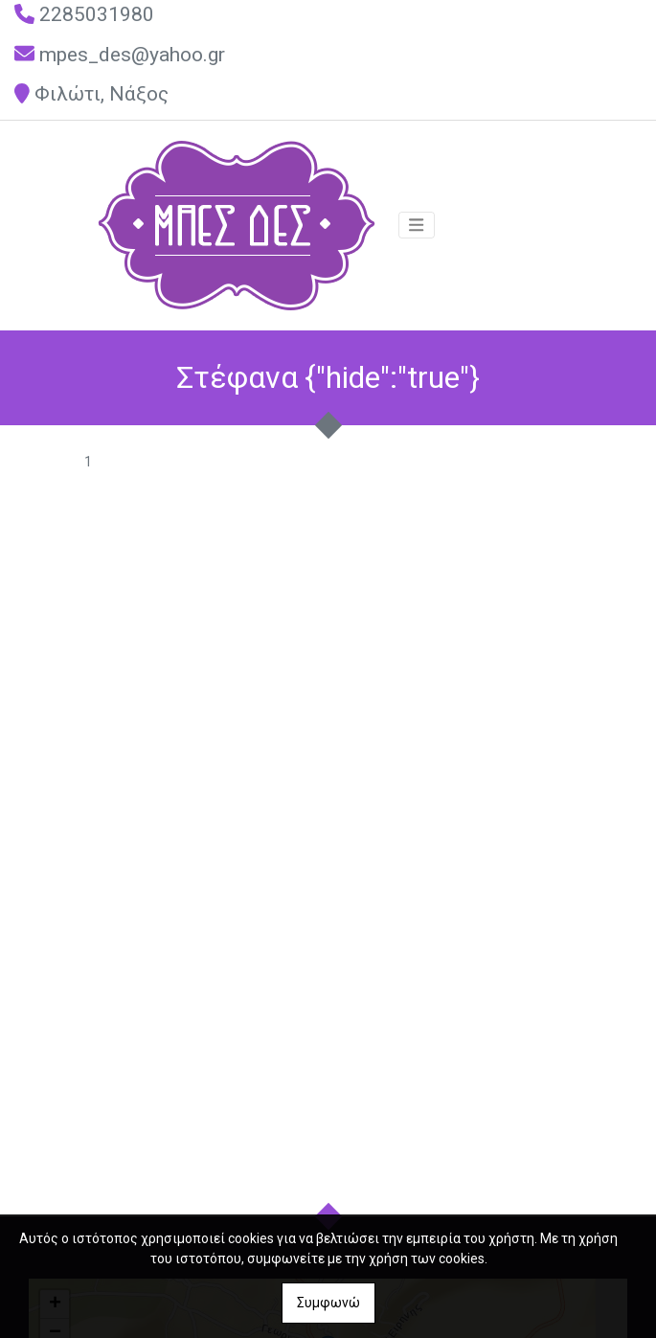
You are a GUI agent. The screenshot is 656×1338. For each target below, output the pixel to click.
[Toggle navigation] (416, 225)
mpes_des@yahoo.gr (132, 54)
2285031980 (96, 14)
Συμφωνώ (328, 1302)
